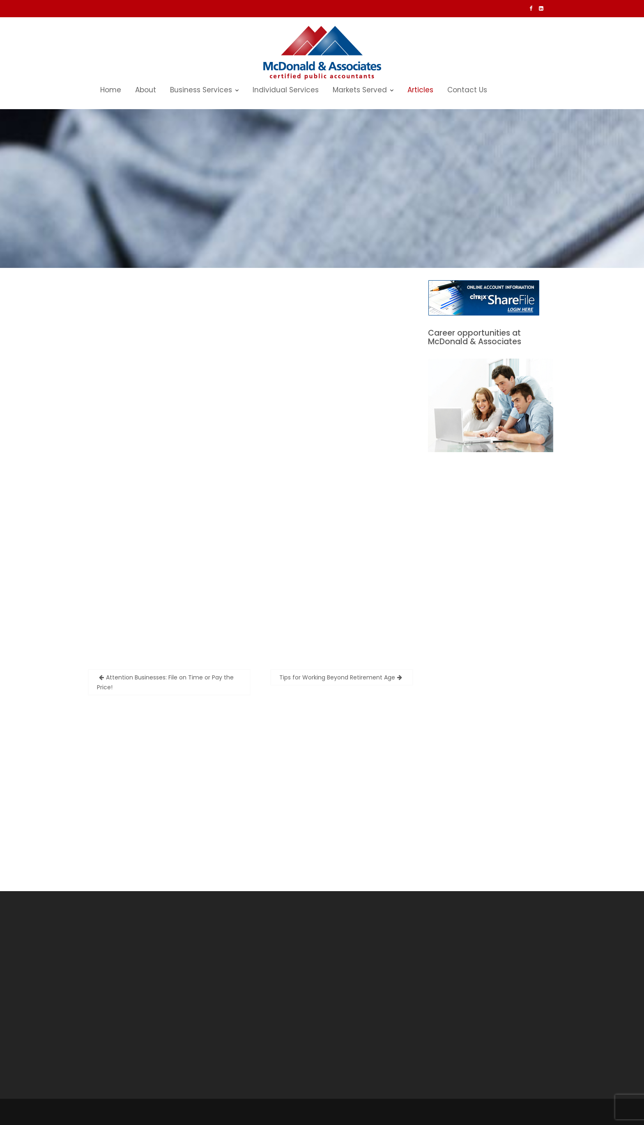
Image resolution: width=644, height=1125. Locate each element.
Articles (420, 90)
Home (110, 90)
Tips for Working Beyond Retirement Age (337, 677)
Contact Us (467, 90)
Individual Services (286, 90)
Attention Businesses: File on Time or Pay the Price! (165, 682)
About (145, 90)
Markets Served (360, 90)
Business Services (201, 90)
